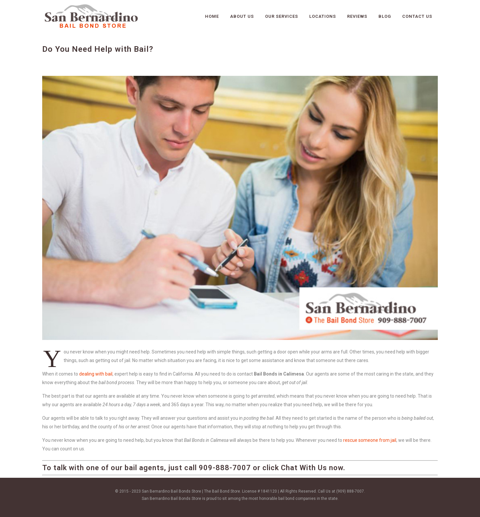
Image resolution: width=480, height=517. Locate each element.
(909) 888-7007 (350, 491)
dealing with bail (95, 374)
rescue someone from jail (369, 440)
